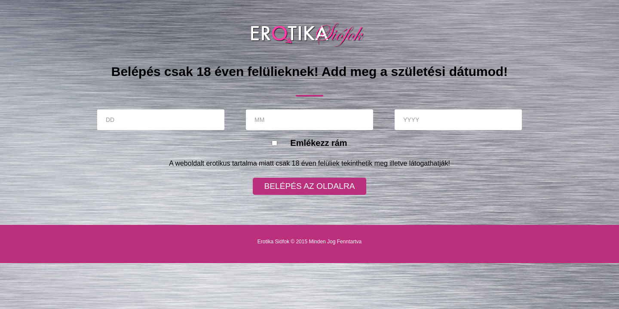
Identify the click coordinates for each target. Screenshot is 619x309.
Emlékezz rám (318, 143)
